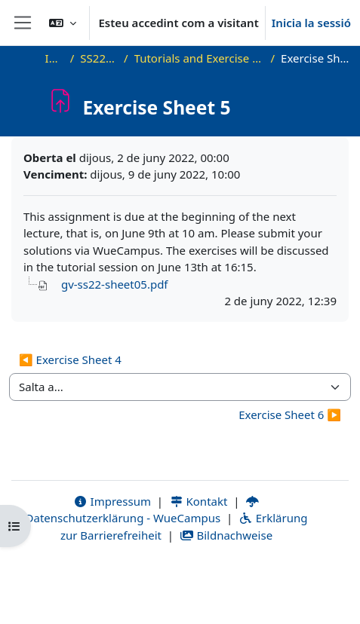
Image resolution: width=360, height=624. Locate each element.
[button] (62, 22)
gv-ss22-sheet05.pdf (114, 284)
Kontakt (198, 501)
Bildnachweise (226, 535)
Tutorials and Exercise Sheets (199, 58)
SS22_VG (99, 58)
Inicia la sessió (311, 22)
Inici (54, 58)
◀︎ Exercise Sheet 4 (70, 359)
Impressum (112, 501)
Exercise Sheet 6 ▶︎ (289, 414)
